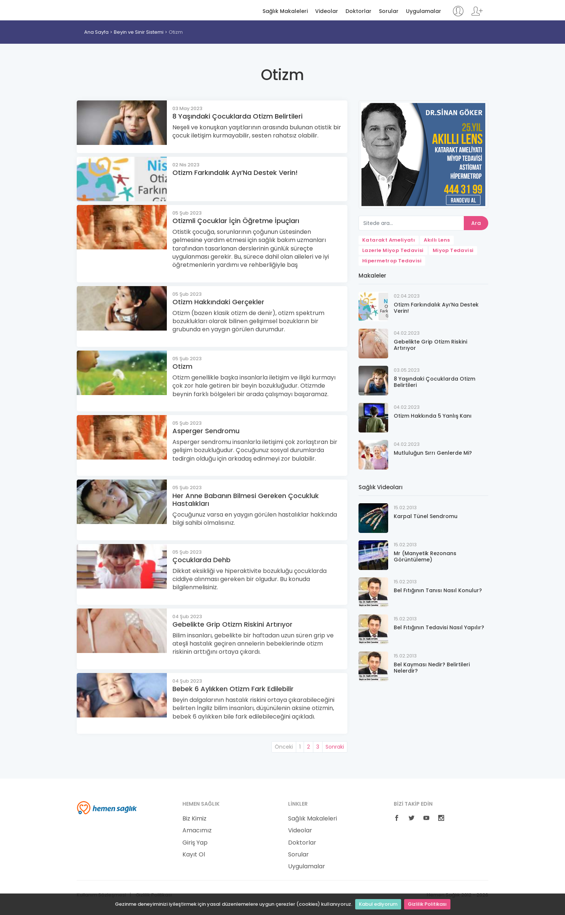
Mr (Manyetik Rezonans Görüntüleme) (425, 556)
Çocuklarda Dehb (201, 559)
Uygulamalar (423, 11)
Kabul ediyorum (378, 904)
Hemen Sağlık (107, 9)
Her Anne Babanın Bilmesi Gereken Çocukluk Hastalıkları (245, 499)
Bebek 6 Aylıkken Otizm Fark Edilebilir (233, 688)
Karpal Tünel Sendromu (425, 516)
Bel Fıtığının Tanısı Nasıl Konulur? (438, 590)
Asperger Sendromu (205, 430)
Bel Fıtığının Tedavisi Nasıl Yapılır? (439, 627)
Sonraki (335, 746)
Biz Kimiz (194, 819)
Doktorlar (358, 11)
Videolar (326, 11)
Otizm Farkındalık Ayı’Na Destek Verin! (235, 172)
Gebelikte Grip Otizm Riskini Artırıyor (232, 624)
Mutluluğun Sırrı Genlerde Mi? (433, 453)
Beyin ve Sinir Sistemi (138, 32)
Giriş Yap (195, 843)
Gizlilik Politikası (427, 904)
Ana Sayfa (96, 32)
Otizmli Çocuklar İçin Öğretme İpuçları (235, 220)
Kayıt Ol (193, 855)
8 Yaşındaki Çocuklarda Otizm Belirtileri (237, 116)
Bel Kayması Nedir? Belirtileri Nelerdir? (432, 667)
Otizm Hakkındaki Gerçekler (218, 301)
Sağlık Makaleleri (285, 11)
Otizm (176, 32)
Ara (476, 223)
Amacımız (197, 830)
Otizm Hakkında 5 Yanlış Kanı (433, 416)
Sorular (389, 11)
